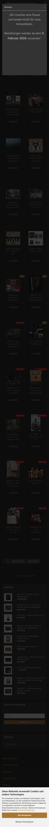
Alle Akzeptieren (24, 815)
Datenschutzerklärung (26, 810)
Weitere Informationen (24, 822)
